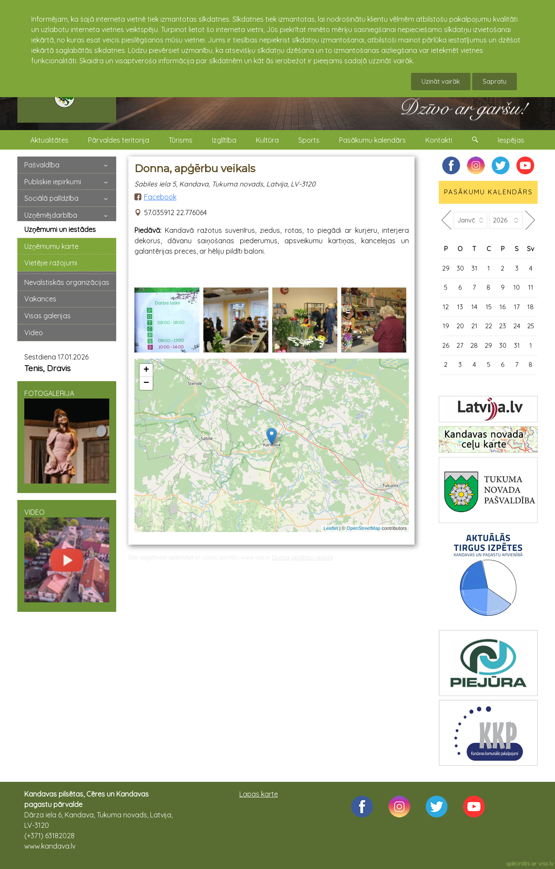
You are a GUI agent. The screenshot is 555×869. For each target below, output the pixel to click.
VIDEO (66, 555)
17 (517, 307)
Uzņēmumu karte (51, 246)
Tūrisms (181, 140)
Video (33, 332)
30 (460, 268)
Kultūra (267, 140)
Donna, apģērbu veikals (302, 557)
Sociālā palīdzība (51, 198)
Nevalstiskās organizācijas (66, 282)
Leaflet (330, 528)
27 (460, 345)
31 (474, 268)
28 (474, 345)
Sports (309, 140)
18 (530, 307)
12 (446, 307)
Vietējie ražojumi (50, 262)
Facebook (160, 197)
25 (530, 326)
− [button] (146, 383)
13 (460, 307)
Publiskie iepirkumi (52, 181)
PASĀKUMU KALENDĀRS (488, 192)
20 (460, 326)
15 (489, 307)
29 (446, 268)
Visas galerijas (47, 315)
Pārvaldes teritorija (118, 140)
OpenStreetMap (364, 528)
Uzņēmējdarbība (50, 215)
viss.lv (546, 863)
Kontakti (438, 140)
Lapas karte (258, 794)
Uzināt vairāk (440, 81)
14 (474, 307)
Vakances (40, 298)
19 (446, 326)
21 (474, 326)
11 (530, 287)
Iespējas (511, 140)
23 (502, 326)
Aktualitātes (49, 140)
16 (503, 307)
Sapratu (494, 81)
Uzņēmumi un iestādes (60, 229)
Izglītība (224, 140)
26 (445, 345)
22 (488, 326)
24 (516, 326)
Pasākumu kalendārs (372, 140)
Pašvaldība (41, 164)
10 (516, 287)
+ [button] (146, 370)
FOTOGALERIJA (66, 436)
